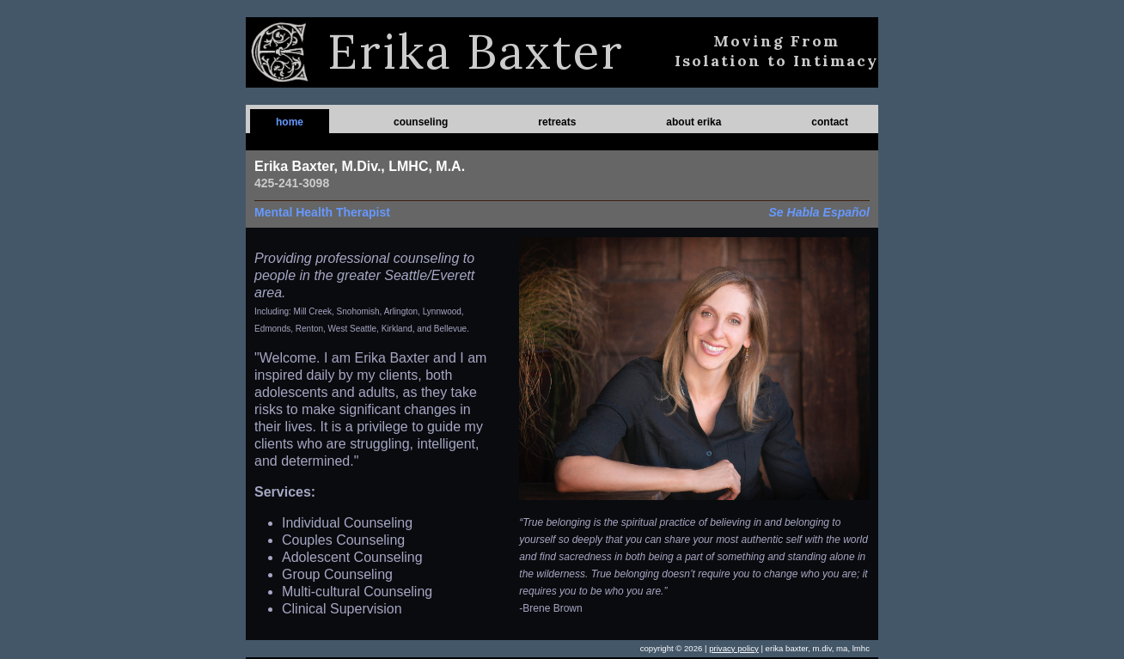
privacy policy (734, 648)
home (289, 122)
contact (829, 122)
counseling (421, 122)
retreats (557, 122)
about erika (693, 122)
